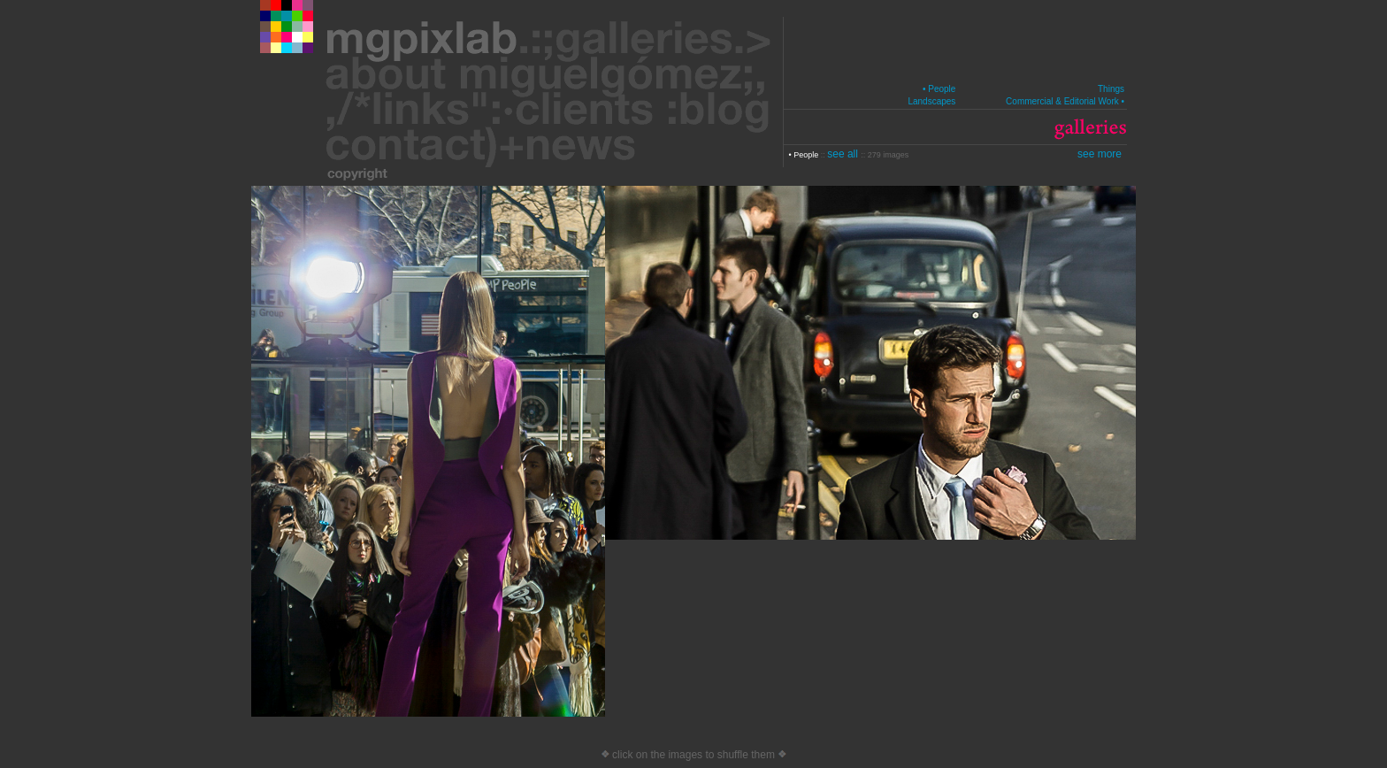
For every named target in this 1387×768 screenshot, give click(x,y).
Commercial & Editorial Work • (1065, 101)
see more (1099, 154)
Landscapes (931, 101)
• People (939, 89)
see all (844, 154)
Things (1111, 89)
